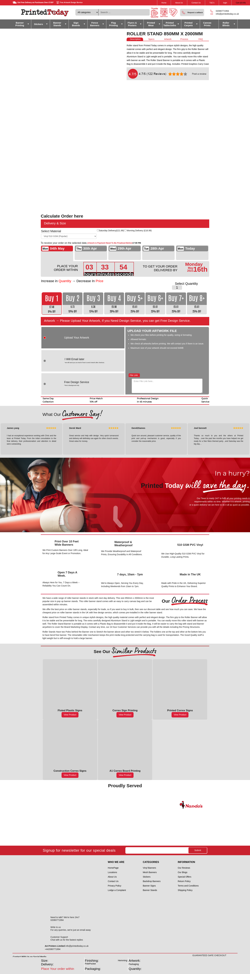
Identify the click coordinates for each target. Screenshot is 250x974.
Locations (112, 872)
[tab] (135, 39)
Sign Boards (76, 24)
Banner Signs (149, 885)
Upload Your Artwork (76, 337)
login (225, 3)
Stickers (38, 24)
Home (164, 3)
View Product (70, 714)
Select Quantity (186, 283)
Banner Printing (19, 24)
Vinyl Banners (149, 868)
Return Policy (184, 881)
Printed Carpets (188, 24)
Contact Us (196, 3)
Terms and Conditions (188, 885)
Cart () (241, 3)
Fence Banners (94, 24)
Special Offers (184, 877)
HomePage (113, 868)
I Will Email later (92, 361)
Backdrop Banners (151, 881)
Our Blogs (182, 872)
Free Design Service (76, 384)
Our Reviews (184, 868)
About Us (179, 3)
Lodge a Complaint (117, 890)
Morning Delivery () (139, 230)
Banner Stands (57, 24)
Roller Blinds (226, 24)
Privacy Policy (114, 885)
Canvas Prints (207, 24)
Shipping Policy (185, 890)
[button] (192, 12)
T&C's (211, 3)
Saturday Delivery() (111, 230)
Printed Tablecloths (169, 24)
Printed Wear (151, 24)
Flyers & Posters (132, 24)
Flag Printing (113, 24)
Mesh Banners (150, 872)
